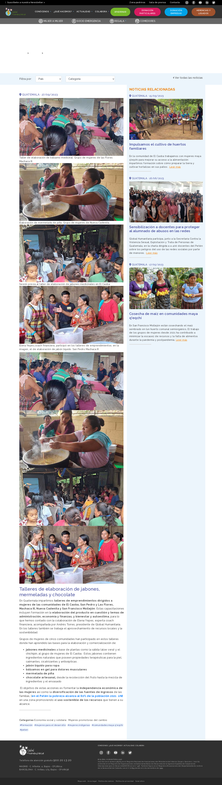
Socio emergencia (86, 21)
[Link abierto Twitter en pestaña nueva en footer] (130, 752)
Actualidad (129, 745)
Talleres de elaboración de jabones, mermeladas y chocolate (81, 53)
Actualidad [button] (83, 12)
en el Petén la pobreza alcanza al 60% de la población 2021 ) (77, 696)
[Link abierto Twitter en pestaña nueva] (213, 2)
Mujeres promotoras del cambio (87, 720)
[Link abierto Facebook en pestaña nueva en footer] (108, 752)
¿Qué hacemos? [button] (63, 12)
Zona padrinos (137, 2)
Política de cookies (106, 781)
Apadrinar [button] (120, 13)
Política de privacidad (125, 781)
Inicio (22, 53)
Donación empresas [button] (175, 12)
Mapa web (82, 781)
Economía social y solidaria (50, 720)
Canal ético (139, 781)
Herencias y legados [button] (202, 12)
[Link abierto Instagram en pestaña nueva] (187, 2)
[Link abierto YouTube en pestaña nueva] (201, 2)
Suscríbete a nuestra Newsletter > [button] (25, 2)
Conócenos (103, 745)
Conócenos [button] (42, 12)
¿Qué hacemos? (116, 745)
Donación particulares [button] (146, 12)
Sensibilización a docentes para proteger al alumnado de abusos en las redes (164, 229)
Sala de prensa (157, 2)
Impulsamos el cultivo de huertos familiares (157, 146)
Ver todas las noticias (188, 77)
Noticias (35, 53)
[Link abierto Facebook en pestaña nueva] (194, 2)
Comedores (145, 21)
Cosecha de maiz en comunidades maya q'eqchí (163, 316)
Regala (117, 21)
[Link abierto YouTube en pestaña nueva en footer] (116, 752)
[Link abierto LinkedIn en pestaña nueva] (207, 2)
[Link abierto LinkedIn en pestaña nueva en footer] (123, 752)
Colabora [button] (101, 12)
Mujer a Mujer (51, 21)
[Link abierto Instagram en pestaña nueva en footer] (101, 752)
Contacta (175, 2)
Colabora (140, 745)
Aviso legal (92, 781)
